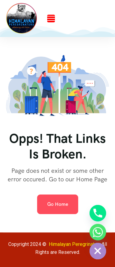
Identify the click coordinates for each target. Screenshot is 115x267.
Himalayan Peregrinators (75, 244)
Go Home (57, 204)
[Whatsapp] (98, 232)
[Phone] (98, 213)
